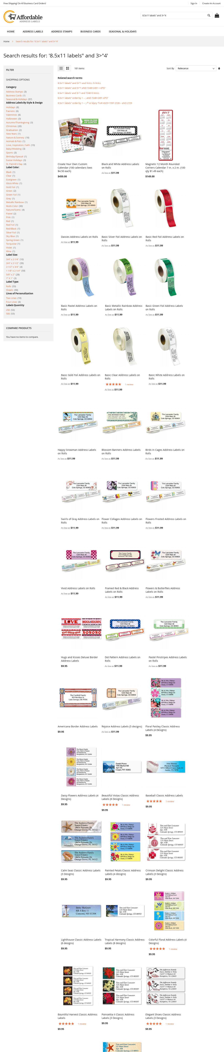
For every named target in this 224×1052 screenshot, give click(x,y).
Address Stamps (16, 91)
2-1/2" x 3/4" (14, 266)
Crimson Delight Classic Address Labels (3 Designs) (77, 706)
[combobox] (176, 15)
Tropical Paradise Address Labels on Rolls (197, 918)
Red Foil (12, 224)
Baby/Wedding (15, 148)
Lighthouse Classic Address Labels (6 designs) (115, 706)
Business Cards (15, 95)
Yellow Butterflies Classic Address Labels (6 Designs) (198, 850)
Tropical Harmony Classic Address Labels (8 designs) (156, 706)
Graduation (14, 130)
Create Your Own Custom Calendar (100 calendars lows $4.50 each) (75, 164)
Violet (11, 247)
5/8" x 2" (13, 274)
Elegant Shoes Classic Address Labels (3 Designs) (158, 778)
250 (10, 309)
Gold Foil (12, 187)
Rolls (11, 286)
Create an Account (211, 3)
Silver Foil (13, 232)
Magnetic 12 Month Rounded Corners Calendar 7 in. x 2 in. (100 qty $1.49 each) (158, 164)
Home (11, 31)
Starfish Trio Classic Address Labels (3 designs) (74, 850)
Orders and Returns (74, 1020)
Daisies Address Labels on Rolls (200, 161)
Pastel (11, 213)
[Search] (208, 15)
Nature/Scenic (15, 209)
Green (11, 190)
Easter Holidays (16, 160)
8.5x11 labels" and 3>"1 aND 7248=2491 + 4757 (81, 88)
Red (10, 221)
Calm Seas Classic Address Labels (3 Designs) (156, 634)
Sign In (194, 3)
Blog (65, 1032)
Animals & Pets (15, 141)
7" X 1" (11, 278)
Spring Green (14, 240)
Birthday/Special (16, 156)
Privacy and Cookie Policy (77, 1008)
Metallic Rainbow (16, 202)
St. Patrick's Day (16, 164)
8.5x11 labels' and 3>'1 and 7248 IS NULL (78, 93)
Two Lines (13, 298)
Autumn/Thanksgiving (19, 122)
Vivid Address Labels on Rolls (158, 434)
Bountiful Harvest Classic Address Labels (72, 778)
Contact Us (69, 1026)
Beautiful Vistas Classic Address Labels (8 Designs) (76, 634)
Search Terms (71, 1002)
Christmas (14, 126)
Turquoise (13, 243)
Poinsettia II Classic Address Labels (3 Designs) (115, 778)
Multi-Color (14, 206)
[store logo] (23, 16)
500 (10, 313)
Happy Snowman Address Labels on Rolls (73, 370)
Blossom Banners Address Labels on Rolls (114, 370)
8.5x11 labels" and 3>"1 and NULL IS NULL (79, 83)
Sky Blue (12, 236)
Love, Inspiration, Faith (20, 145)
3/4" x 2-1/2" (15, 263)
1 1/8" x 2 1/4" (15, 270)
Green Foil (13, 194)
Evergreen (13, 179)
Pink (10, 217)
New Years (13, 133)
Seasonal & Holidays (19, 99)
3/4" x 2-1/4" (15, 259)
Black (10, 172)
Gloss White (14, 183)
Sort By (170, 68)
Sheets (12, 290)
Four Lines (13, 301)
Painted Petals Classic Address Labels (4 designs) (200, 634)
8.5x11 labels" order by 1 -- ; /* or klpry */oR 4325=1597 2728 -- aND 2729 (95, 103)
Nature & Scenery (17, 137)
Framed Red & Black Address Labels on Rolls (199, 436)
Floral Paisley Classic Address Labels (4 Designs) (158, 568)
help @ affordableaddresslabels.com (139, 1031)
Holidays (12, 107)
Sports (11, 152)
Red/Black (13, 228)
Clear (10, 175)
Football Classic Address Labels (117, 848)
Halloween (13, 118)
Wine (10, 251)
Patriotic (12, 111)
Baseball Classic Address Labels (117, 632)
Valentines (13, 114)
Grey (10, 198)
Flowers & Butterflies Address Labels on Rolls (75, 502)
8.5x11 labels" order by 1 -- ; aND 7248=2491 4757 (83, 98)
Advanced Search (73, 1014)
